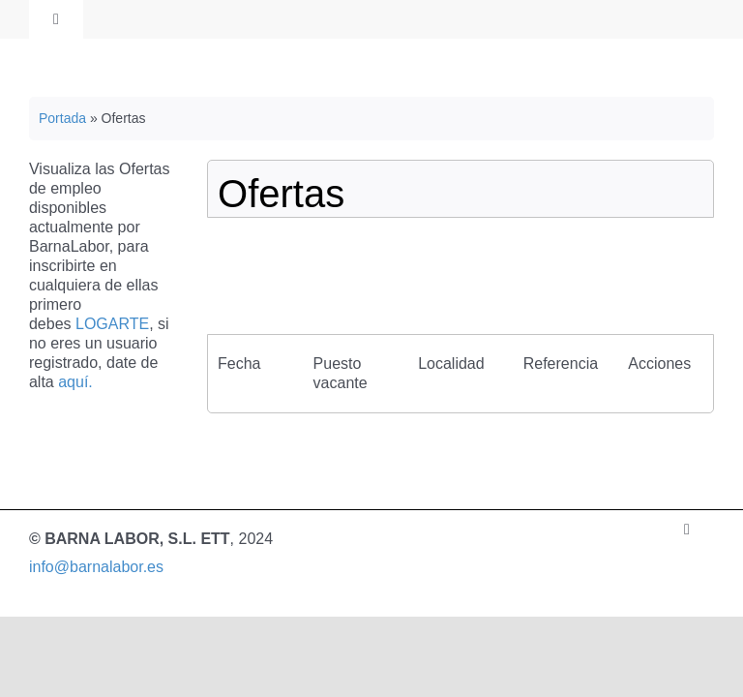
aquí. (75, 382)
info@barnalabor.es (96, 567)
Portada (62, 118)
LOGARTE (112, 324)
